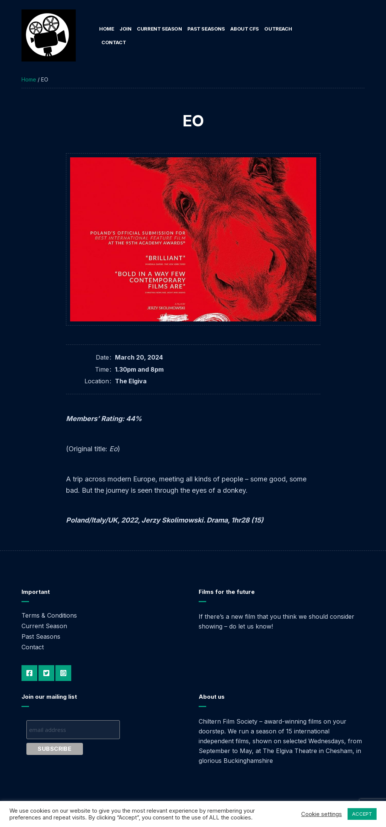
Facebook (29, 673)
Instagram (63, 673)
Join (125, 29)
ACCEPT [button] (362, 814)
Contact (113, 42)
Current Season (159, 29)
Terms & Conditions (49, 615)
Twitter (46, 673)
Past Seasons (206, 29)
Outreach (278, 29)
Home (106, 29)
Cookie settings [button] (321, 814)
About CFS (244, 29)
